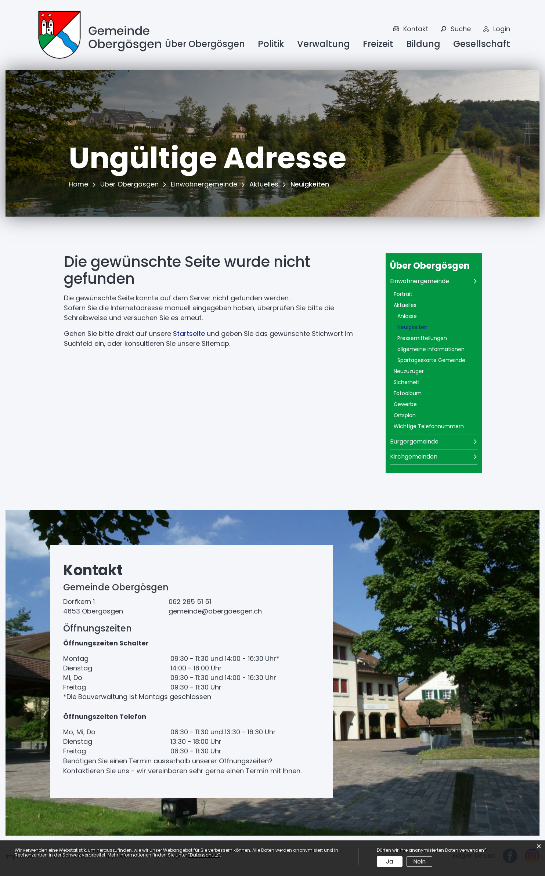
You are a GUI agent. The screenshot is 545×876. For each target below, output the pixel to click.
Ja (389, 861)
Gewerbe (405, 404)
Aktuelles (405, 305)
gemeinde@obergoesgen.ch (215, 611)
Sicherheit (406, 382)
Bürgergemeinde (414, 441)
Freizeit (378, 44)
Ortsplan (405, 415)
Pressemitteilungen (422, 338)
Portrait (403, 294)
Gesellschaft (481, 44)
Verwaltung (323, 44)
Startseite (189, 333)
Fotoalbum (408, 393)
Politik (271, 44)
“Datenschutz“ (204, 855)
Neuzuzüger (409, 371)
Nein (419, 861)
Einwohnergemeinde (419, 281)
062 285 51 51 (190, 601)
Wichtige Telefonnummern (429, 426)
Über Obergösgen (205, 44)
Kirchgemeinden (413, 456)
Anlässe (407, 316)
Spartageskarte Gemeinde (431, 360)
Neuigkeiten (429, 327)
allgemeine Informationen (431, 349)
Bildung (423, 44)
